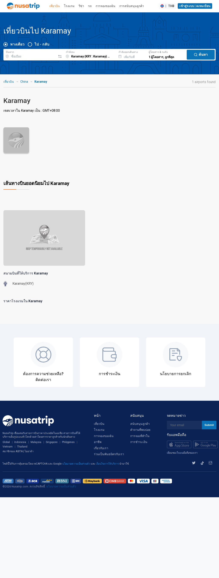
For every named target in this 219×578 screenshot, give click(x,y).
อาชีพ (97, 442)
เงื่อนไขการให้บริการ (107, 463)
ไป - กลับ (42, 44)
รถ (90, 6)
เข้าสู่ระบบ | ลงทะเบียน (194, 6)
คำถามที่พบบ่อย (140, 429)
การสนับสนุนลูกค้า (131, 6)
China (24, 81)
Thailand (22, 446)
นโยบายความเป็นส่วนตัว (76, 463)
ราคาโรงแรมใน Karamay (22, 301)
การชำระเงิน (138, 442)
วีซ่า (81, 6)
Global (6, 442)
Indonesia (20, 442)
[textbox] (29, 54)
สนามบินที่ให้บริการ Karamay (25, 273)
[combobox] (29, 54)
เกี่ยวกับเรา (101, 448)
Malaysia (36, 442)
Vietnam (8, 446)
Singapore (52, 442)
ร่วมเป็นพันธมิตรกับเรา (109, 454)
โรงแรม (69, 6)
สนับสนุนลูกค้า (140, 423)
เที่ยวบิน (54, 6)
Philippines (68, 442)
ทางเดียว (17, 44)
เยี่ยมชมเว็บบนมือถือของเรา (182, 452)
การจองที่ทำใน (139, 436)
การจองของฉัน (105, 6)
